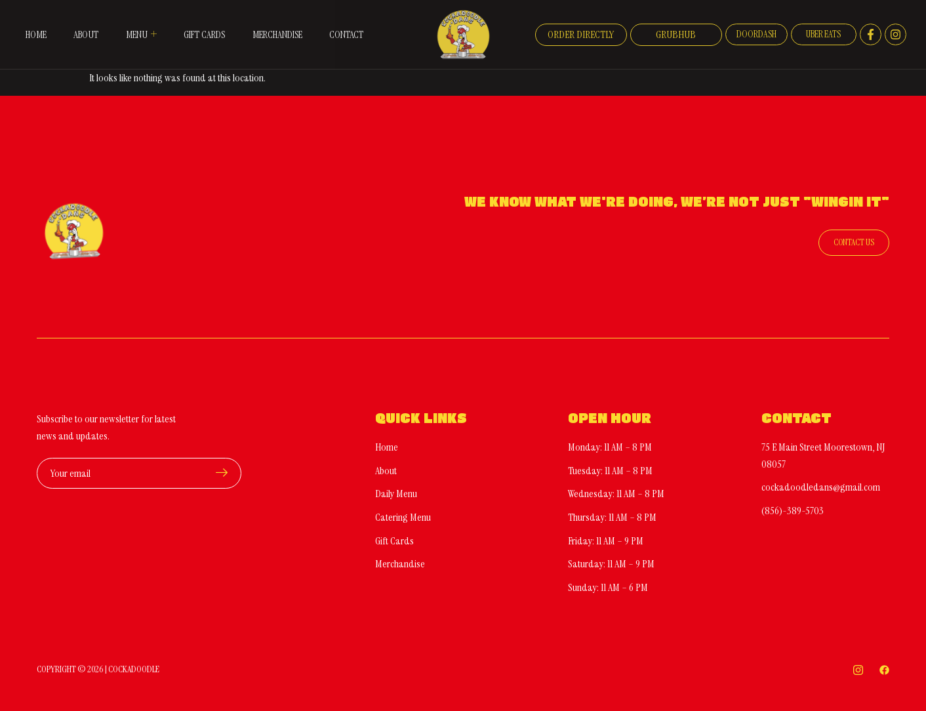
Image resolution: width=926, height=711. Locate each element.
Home (31, 24)
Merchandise (282, 24)
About (83, 24)
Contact (38, 44)
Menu (139, 24)
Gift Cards (205, 24)
